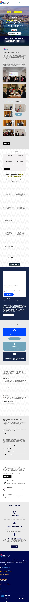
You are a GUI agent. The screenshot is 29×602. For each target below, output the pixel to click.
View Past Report (14, 33)
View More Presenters (14, 264)
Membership (7, 595)
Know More (14, 546)
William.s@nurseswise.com (7, 568)
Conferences (21, 598)
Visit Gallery (6, 143)
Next (25, 138)
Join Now (14, 30)
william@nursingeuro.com (6, 567)
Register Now (6, 433)
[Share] (2, 596)
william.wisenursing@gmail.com (7, 570)
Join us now (8, 294)
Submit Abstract (14, 338)
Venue (18, 114)
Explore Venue (8, 314)
